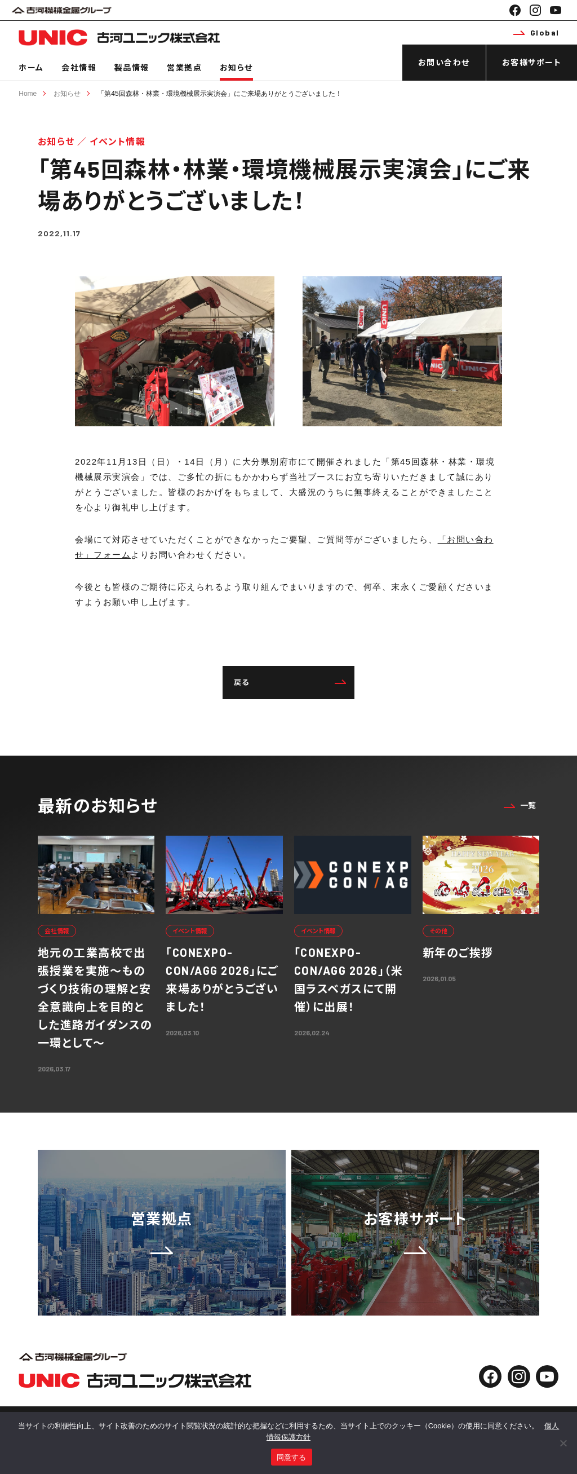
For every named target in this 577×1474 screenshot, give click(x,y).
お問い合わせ (444, 62)
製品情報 (131, 67)
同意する (292, 1457)
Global (536, 32)
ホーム (31, 67)
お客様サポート (532, 62)
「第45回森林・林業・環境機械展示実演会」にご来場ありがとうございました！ (219, 94)
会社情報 (78, 67)
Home (28, 94)
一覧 (520, 805)
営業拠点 (184, 67)
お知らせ (236, 67)
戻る (290, 682)
